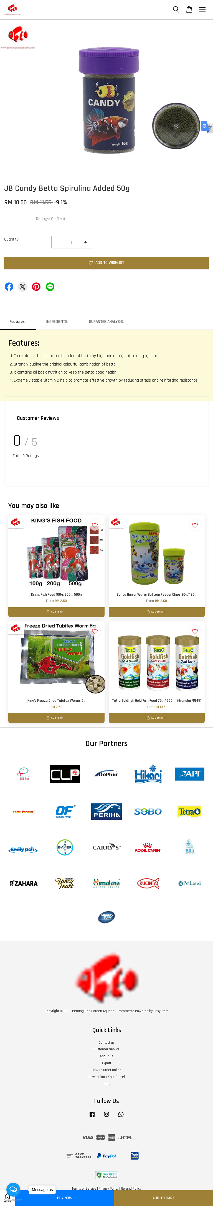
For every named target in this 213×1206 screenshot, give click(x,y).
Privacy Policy (108, 1188)
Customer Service (106, 1049)
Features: (18, 321)
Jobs (106, 1084)
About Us (106, 1056)
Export (106, 1063)
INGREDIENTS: (57, 321)
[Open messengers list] (13, 1190)
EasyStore (161, 1011)
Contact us (107, 1042)
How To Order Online (106, 1070)
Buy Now (64, 1198)
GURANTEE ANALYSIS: (106, 321)
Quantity (11, 239)
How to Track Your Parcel (106, 1077)
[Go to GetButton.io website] (13, 1200)
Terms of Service (84, 1188)
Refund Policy (131, 1188)
